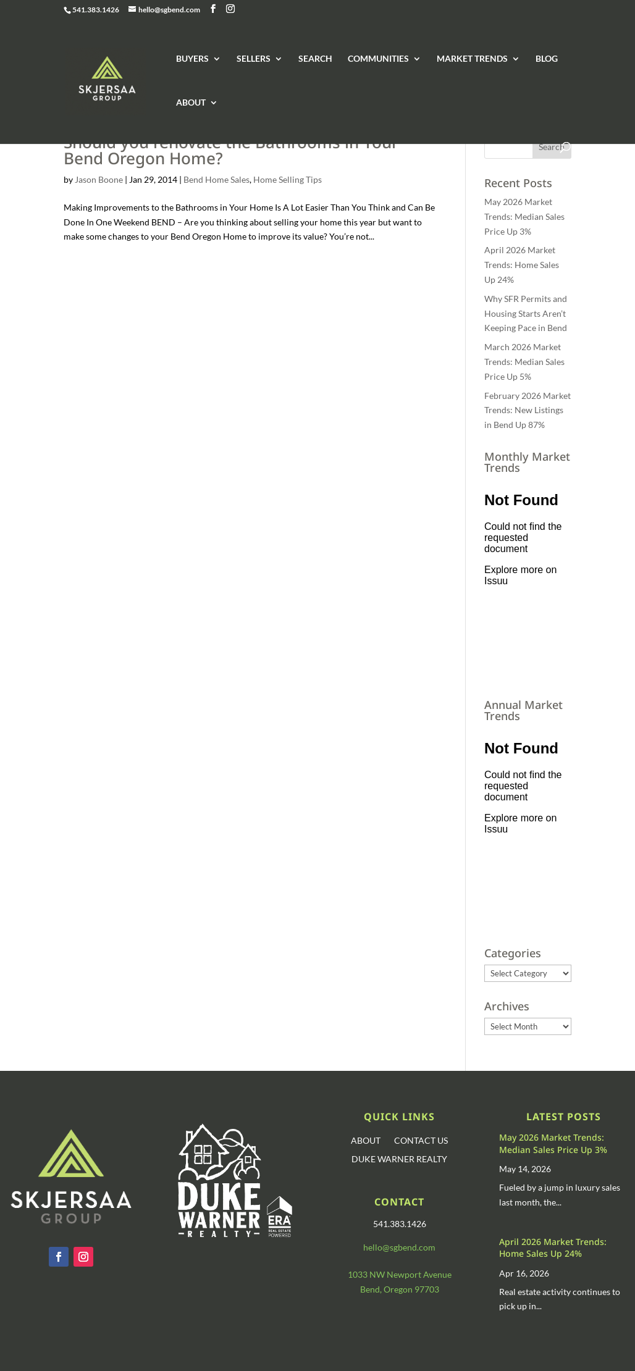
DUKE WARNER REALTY (399, 1159)
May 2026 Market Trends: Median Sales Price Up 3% (524, 216)
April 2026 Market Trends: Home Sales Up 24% (521, 265)
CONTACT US (421, 1141)
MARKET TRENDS (472, 59)
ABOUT (191, 102)
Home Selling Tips (287, 179)
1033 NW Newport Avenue (400, 1274)
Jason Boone (99, 179)
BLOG (547, 59)
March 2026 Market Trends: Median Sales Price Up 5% (524, 362)
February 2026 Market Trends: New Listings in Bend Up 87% (527, 410)
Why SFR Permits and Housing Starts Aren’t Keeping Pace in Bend (525, 313)
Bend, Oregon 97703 (399, 1289)
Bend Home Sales (216, 179)
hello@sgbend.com (399, 1247)
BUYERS (192, 59)
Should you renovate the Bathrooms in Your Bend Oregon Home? (231, 150)
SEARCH (315, 59)
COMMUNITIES (378, 59)
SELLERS (254, 59)
